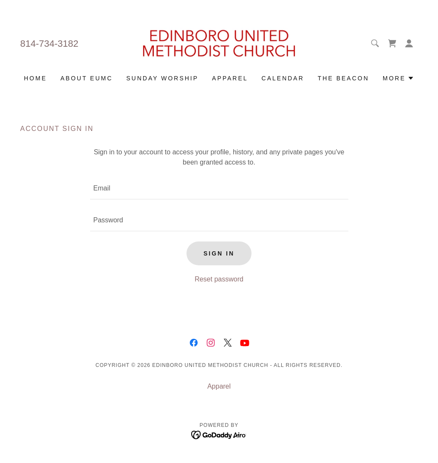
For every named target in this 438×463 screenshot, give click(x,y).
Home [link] (35, 78)
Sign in (219, 253)
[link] (218, 42)
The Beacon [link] (343, 78)
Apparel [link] (230, 78)
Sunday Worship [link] (162, 78)
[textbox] (219, 188)
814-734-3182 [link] (49, 43)
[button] (409, 43)
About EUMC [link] (86, 78)
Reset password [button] (219, 279)
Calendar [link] (283, 78)
